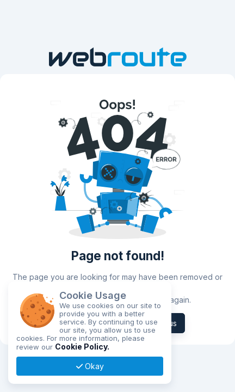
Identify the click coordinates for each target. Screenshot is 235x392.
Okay (90, 366)
